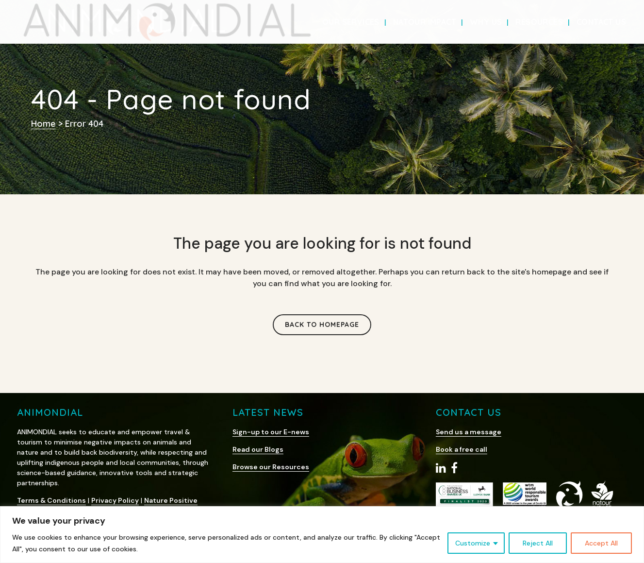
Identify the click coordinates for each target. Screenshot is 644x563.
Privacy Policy (115, 500)
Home (43, 123)
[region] (322, 534)
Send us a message (468, 431)
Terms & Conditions (51, 500)
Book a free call (461, 449)
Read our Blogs (257, 449)
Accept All (601, 543)
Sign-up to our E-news (270, 431)
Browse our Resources (270, 466)
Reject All (538, 543)
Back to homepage (322, 324)
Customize (472, 543)
